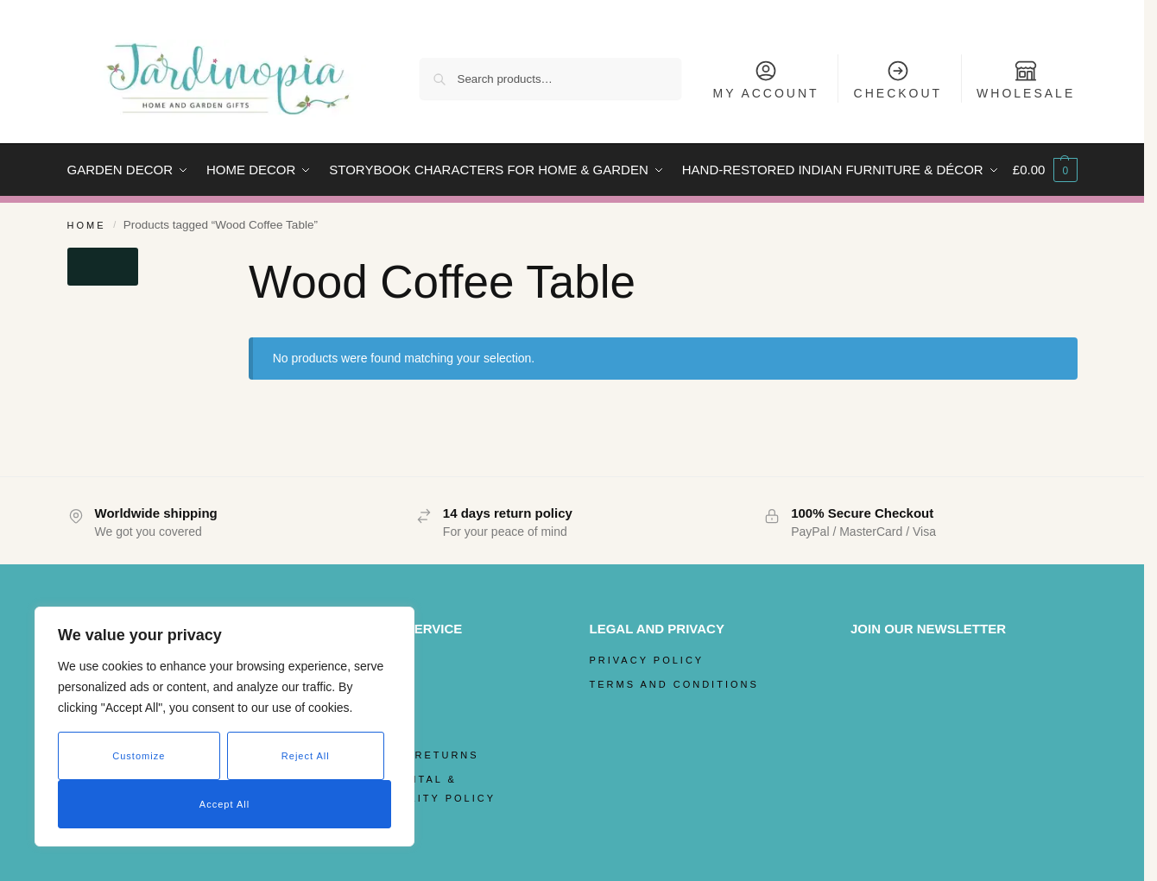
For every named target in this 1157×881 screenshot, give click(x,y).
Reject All (305, 756)
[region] (224, 726)
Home (86, 225)
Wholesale (1026, 79)
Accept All (224, 804)
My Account (766, 79)
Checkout (898, 79)
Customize (138, 756)
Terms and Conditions (674, 684)
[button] (1045, 170)
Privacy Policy (647, 660)
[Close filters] (102, 267)
